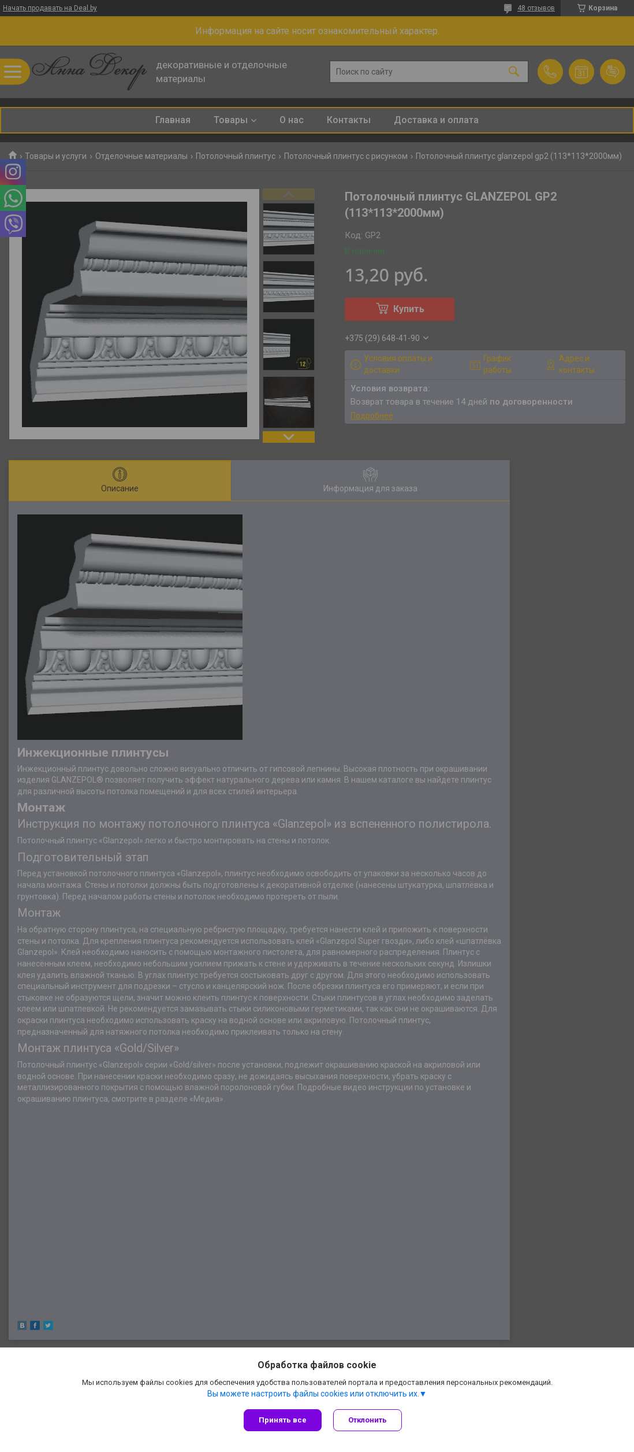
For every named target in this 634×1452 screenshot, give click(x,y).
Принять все (283, 1420)
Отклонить (367, 1420)
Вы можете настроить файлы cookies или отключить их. (313, 1393)
